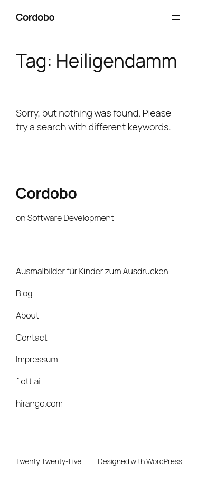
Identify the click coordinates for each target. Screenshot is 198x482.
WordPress (164, 461)
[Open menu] (175, 17)
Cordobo (35, 17)
